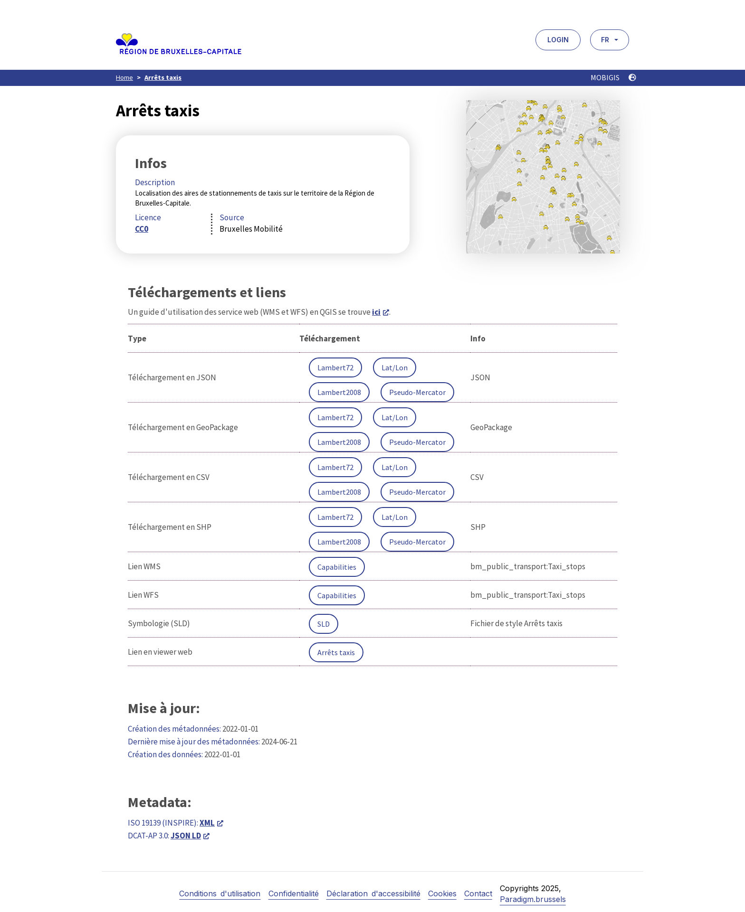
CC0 (141, 229)
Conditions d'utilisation (219, 893)
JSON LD (186, 835)
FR (605, 40)
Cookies (442, 893)
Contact (478, 893)
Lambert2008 (339, 392)
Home (124, 77)
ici (376, 312)
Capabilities (336, 567)
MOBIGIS (613, 77)
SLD (323, 624)
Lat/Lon (395, 367)
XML (207, 823)
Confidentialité (293, 893)
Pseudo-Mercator (417, 392)
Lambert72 (335, 367)
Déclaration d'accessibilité (373, 893)
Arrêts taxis (162, 77)
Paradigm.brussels (533, 899)
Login (558, 40)
